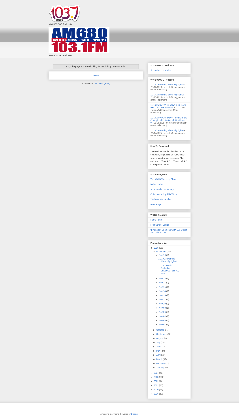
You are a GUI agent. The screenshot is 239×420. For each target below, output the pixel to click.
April (158, 355)
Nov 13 (162, 295)
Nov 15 (162, 287)
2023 (156, 377)
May (158, 351)
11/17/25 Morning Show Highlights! (167, 94)
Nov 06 (162, 312)
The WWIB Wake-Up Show (163, 179)
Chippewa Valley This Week (164, 194)
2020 (156, 389)
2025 (156, 248)
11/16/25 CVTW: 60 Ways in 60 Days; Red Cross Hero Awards (168, 106)
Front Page (156, 204)
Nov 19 (162, 255)
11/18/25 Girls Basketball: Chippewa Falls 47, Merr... (168, 269)
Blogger (134, 414)
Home (96, 75)
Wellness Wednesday (161, 199)
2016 (156, 394)
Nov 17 (162, 282)
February (161, 363)
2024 (156, 373)
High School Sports (160, 225)
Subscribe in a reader (161, 70)
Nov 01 (162, 324)
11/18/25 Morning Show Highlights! (167, 84)
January (160, 367)
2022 (156, 381)
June (159, 346)
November (161, 251)
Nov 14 (162, 291)
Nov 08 (162, 308)
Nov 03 (162, 320)
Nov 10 (162, 303)
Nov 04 (162, 316)
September (161, 334)
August (160, 338)
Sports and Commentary (162, 189)
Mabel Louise (157, 184)
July (158, 342)
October (160, 330)
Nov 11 (162, 299)
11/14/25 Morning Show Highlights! (167, 130)
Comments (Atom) (102, 83)
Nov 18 (162, 278)
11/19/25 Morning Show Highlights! (167, 260)
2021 (156, 385)
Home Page (156, 220)
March (159, 359)
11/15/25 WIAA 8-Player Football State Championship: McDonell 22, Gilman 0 (169, 120)
